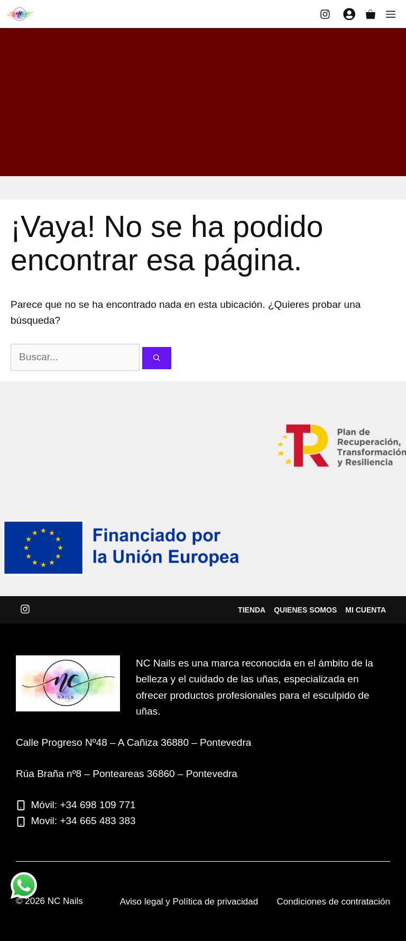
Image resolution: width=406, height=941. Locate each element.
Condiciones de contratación (333, 902)
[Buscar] (156, 358)
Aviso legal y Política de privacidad (189, 902)
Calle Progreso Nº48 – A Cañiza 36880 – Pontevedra (133, 742)
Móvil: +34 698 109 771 (83, 804)
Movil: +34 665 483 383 (83, 820)
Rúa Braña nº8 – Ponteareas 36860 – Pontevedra (126, 773)
